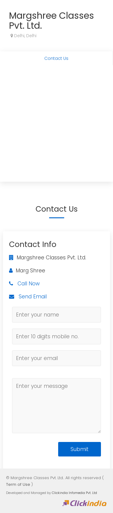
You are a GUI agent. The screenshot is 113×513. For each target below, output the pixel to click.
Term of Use (18, 484)
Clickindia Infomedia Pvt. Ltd (74, 492)
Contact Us (56, 58)
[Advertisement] (56, 125)
